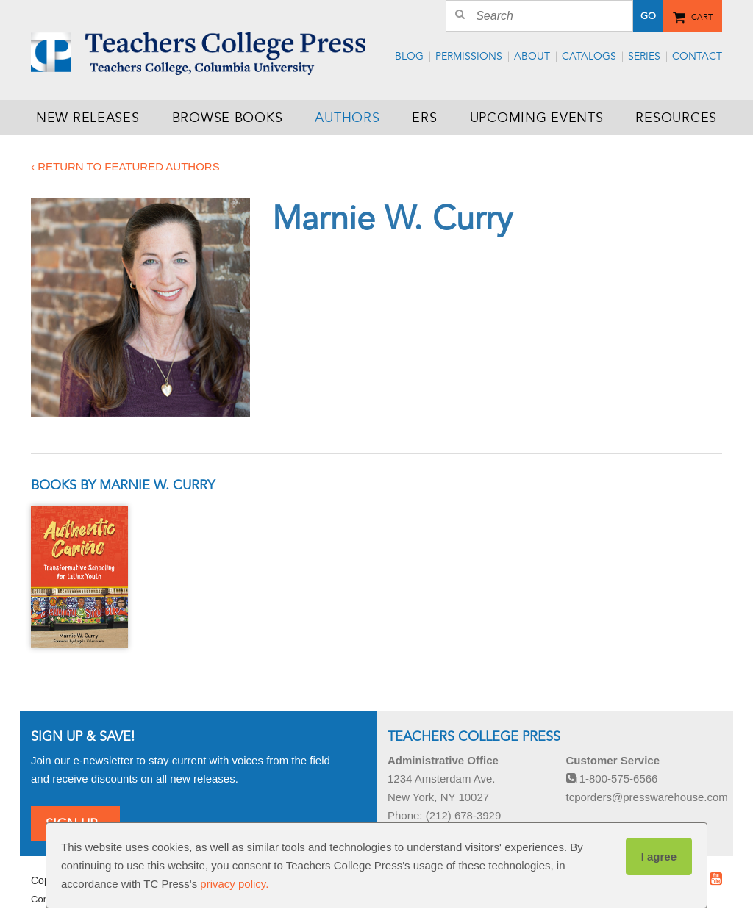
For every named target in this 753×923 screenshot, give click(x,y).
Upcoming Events (537, 117)
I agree (659, 856)
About (532, 56)
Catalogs (589, 56)
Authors (347, 117)
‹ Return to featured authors (125, 166)
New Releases (88, 117)
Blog (409, 56)
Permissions (468, 56)
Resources (675, 117)
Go (648, 16)
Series (644, 56)
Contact (697, 56)
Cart (702, 15)
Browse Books (227, 117)
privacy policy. (234, 883)
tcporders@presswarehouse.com (647, 797)
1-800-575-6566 (612, 778)
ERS (424, 117)
